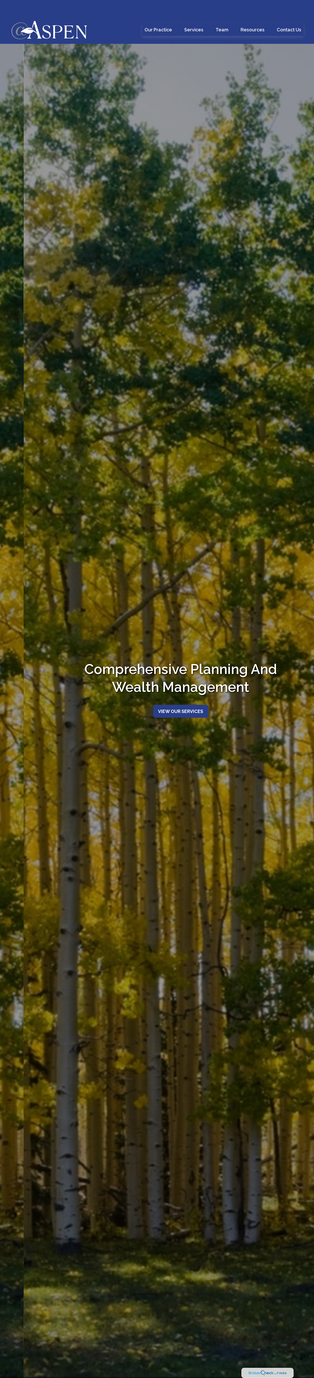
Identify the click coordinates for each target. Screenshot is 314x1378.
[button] (158, 14)
